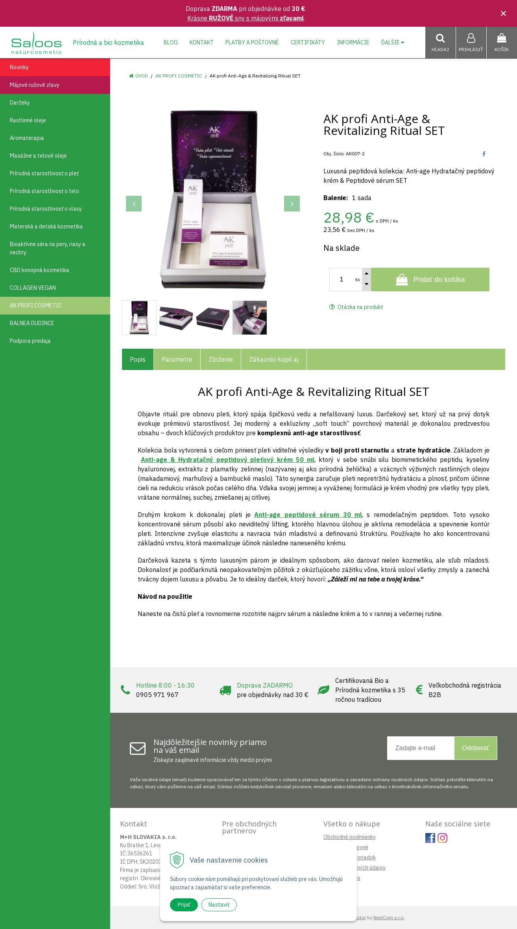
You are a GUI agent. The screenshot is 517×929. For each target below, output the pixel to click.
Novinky (19, 67)
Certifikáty (308, 42)
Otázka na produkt (356, 307)
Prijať (183, 904)
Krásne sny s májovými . (246, 18)
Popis (138, 359)
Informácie (353, 42)
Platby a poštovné (252, 42)
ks (357, 279)
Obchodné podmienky (349, 837)
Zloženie (221, 359)
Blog (171, 42)
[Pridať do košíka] (430, 279)
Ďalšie (392, 42)
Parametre (177, 359)
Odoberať (475, 748)
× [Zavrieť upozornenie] (503, 13)
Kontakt (202, 42)
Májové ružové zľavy (34, 84)
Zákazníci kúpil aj (274, 359)
